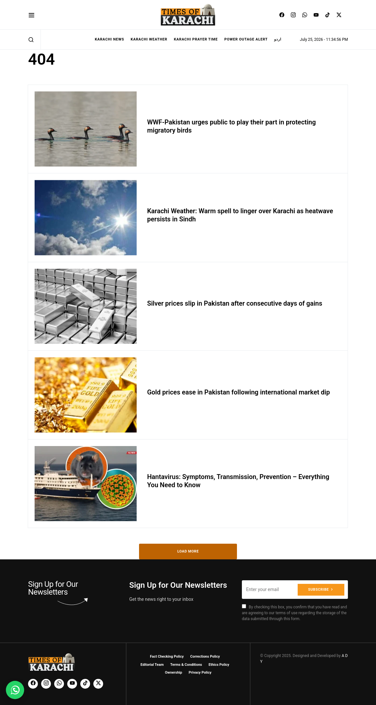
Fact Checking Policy (167, 656)
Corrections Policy (205, 656)
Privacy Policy (200, 672)
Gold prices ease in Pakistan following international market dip (238, 392)
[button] (31, 15)
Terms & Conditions (186, 665)
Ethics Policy (219, 665)
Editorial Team (152, 665)
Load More (188, 551)
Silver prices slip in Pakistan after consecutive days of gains (234, 303)
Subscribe (318, 589)
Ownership (173, 672)
